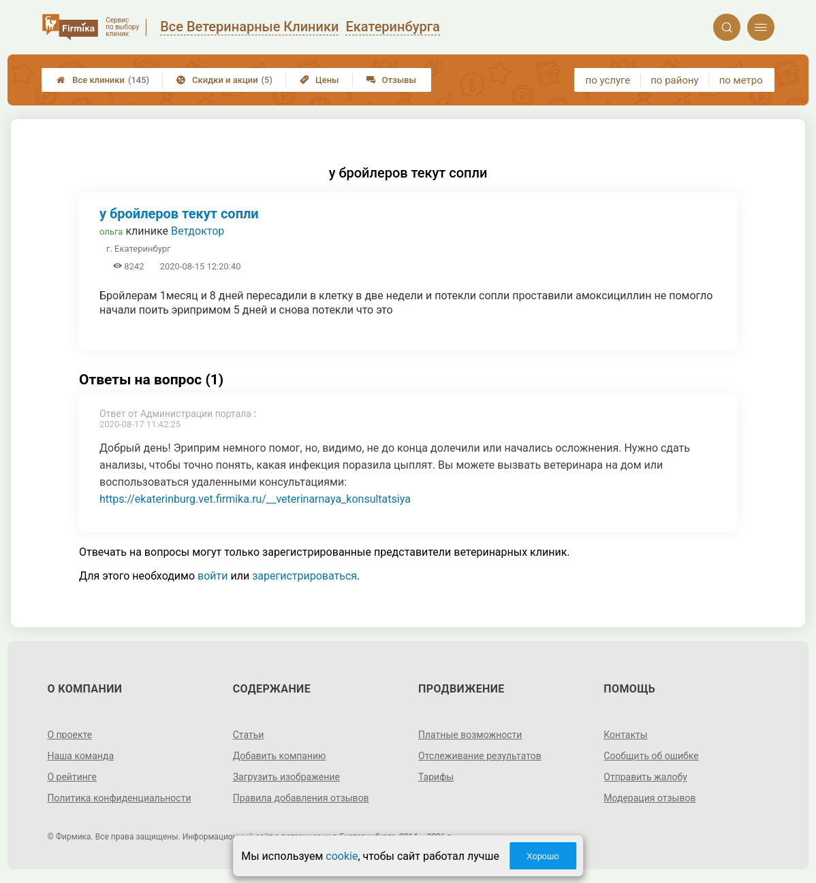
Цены (319, 80)
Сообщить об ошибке (650, 755)
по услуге (608, 80)
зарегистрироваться (304, 575)
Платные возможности (470, 734)
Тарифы (436, 776)
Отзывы (391, 80)
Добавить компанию (279, 755)
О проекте (69, 734)
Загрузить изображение (286, 776)
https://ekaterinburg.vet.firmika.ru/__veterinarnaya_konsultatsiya (255, 499)
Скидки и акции (224, 80)
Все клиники (103, 80)
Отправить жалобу (645, 776)
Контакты (625, 734)
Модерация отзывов (649, 798)
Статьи (248, 734)
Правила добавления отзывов (301, 798)
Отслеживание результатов (480, 755)
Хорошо (543, 856)
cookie (342, 856)
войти (212, 575)
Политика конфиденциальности (119, 798)
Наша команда (80, 755)
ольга (111, 232)
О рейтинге (72, 776)
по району (674, 80)
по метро (741, 80)
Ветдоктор (197, 230)
